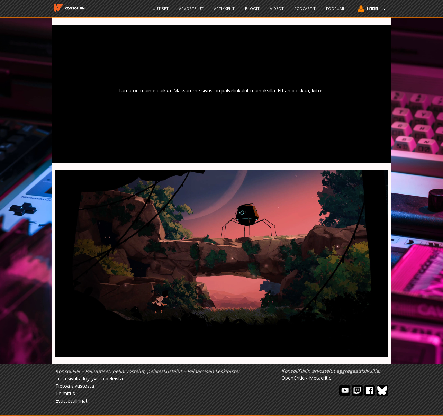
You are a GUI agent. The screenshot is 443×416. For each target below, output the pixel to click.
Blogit (252, 8)
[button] (370, 9)
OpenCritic (293, 377)
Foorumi (335, 8)
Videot (277, 8)
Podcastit (305, 8)
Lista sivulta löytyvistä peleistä (89, 378)
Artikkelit (224, 8)
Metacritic (320, 377)
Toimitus (65, 393)
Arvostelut (191, 8)
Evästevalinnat (71, 400)
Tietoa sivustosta (74, 385)
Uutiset (161, 8)
